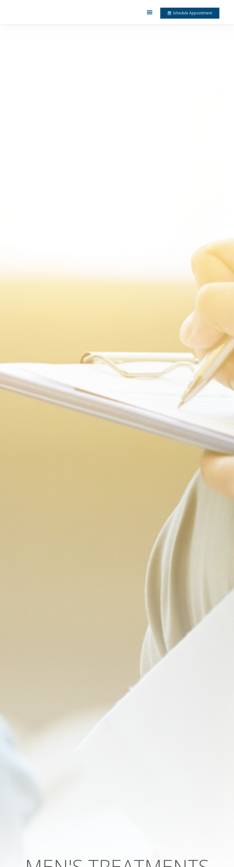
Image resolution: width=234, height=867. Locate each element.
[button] (149, 12)
